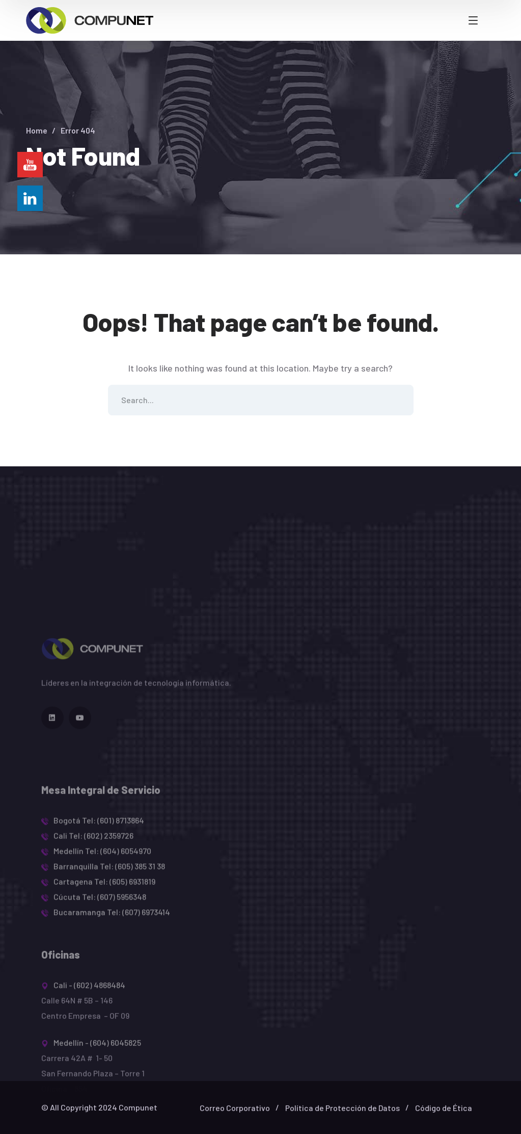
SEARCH (398, 400)
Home (36, 130)
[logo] (89, 19)
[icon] (52, 757)
